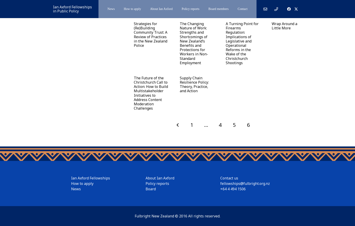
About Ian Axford (160, 178)
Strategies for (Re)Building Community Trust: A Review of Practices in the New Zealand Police (150, 34)
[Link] (265, 9)
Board (151, 188)
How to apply (82, 183)
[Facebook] (289, 9)
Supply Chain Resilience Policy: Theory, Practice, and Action (194, 84)
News (76, 188)
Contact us (229, 178)
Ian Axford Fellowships (90, 178)
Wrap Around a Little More (284, 26)
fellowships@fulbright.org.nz (245, 183)
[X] (296, 9)
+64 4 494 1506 (233, 188)
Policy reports (157, 183)
